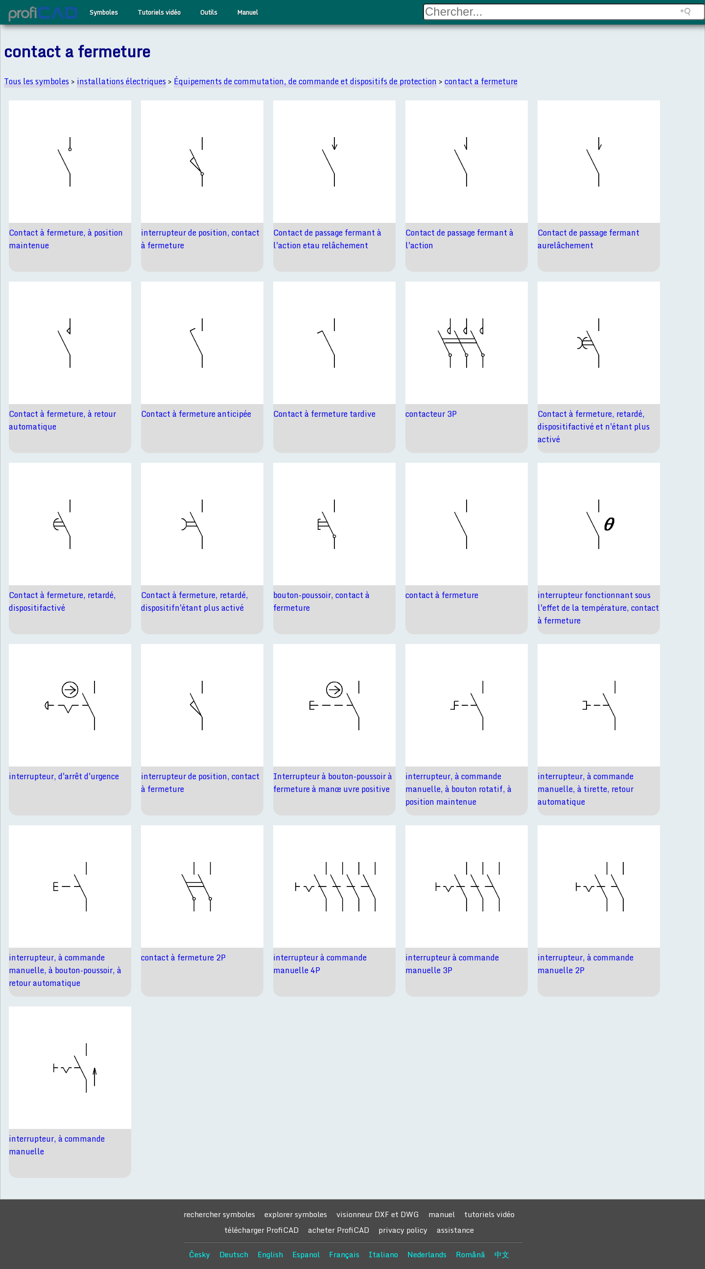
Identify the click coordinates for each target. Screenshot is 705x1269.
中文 (501, 1254)
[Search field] (564, 11)
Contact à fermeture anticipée (196, 413)
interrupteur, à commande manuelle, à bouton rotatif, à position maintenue (458, 789)
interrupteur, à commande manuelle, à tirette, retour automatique (586, 789)
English (270, 1254)
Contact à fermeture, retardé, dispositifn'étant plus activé (194, 601)
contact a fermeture (481, 81)
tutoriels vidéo (489, 1214)
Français (344, 1254)
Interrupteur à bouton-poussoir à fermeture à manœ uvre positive (332, 782)
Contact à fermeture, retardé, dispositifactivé (62, 601)
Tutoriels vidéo (159, 12)
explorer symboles (295, 1214)
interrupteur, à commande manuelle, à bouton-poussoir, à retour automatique (65, 970)
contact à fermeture (441, 595)
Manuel (247, 12)
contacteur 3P (431, 413)
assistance (455, 1230)
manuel (441, 1214)
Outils (208, 12)
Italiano (383, 1254)
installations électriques (121, 81)
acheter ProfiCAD (338, 1230)
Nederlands (426, 1254)
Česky (199, 1254)
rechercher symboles (219, 1214)
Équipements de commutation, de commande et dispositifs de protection (305, 81)
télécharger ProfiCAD (261, 1230)
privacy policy (402, 1230)
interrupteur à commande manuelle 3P (452, 964)
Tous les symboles (36, 81)
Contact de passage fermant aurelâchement (588, 239)
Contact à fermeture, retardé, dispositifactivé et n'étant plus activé (594, 426)
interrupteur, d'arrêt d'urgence (64, 776)
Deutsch (233, 1254)
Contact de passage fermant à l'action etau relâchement (327, 239)
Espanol (306, 1254)
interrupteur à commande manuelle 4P (320, 964)
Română (470, 1254)
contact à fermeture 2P (183, 957)
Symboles (104, 12)
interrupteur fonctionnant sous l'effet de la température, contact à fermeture (598, 608)
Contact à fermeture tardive (324, 413)
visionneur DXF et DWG (377, 1214)
